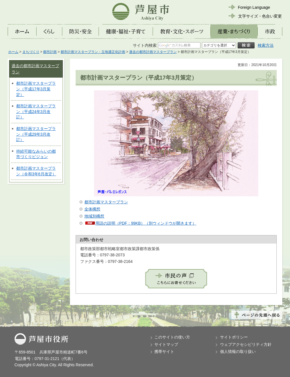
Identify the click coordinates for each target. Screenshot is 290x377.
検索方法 (266, 45)
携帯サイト (164, 351)
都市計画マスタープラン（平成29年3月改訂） (36, 134)
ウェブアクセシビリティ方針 (246, 344)
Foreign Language (254, 7)
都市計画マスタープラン (106, 202)
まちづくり (30, 52)
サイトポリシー (234, 337)
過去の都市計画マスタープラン (153, 52)
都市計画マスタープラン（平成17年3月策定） (36, 89)
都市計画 (50, 52)
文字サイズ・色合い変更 (260, 16)
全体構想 (92, 209)
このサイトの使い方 (172, 337)
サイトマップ (166, 344)
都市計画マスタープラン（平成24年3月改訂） (36, 111)
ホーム (13, 52)
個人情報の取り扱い (238, 351)
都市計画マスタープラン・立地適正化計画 (93, 52)
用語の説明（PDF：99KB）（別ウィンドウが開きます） (145, 223)
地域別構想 (94, 216)
